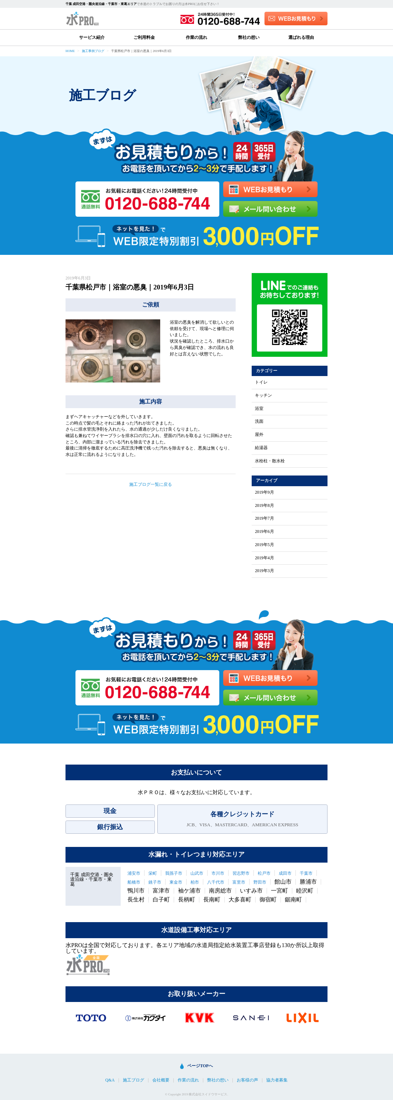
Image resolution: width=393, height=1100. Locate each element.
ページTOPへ (200, 1065)
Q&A (110, 1080)
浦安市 (133, 873)
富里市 (238, 882)
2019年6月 (264, 532)
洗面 (259, 422)
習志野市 (241, 873)
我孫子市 (173, 873)
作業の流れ (196, 37)
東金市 (175, 882)
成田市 (285, 873)
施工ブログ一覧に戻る (150, 484)
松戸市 (264, 873)
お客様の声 (247, 1080)
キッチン (263, 396)
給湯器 (261, 448)
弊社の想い (249, 37)
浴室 (259, 409)
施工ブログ (133, 1080)
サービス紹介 (92, 37)
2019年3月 (264, 571)
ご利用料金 (144, 37)
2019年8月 (264, 506)
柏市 (194, 882)
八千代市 (215, 882)
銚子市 (154, 882)
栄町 (152, 873)
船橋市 (133, 882)
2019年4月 (264, 558)
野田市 (259, 882)
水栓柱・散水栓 (270, 461)
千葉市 (306, 873)
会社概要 (160, 1080)
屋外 (259, 435)
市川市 (217, 873)
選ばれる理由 (301, 37)
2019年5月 (264, 545)
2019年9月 (264, 492)
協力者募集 (277, 1080)
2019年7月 (264, 518)
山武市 (196, 873)
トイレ (261, 382)
